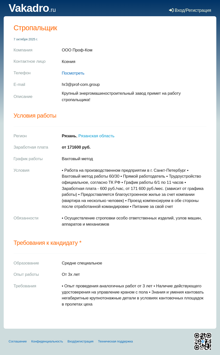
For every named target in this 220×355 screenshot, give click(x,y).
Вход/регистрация (80, 341)
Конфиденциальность (47, 341)
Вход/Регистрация (190, 10)
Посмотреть (73, 73)
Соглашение (18, 341)
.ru (32, 9)
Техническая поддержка (115, 341)
